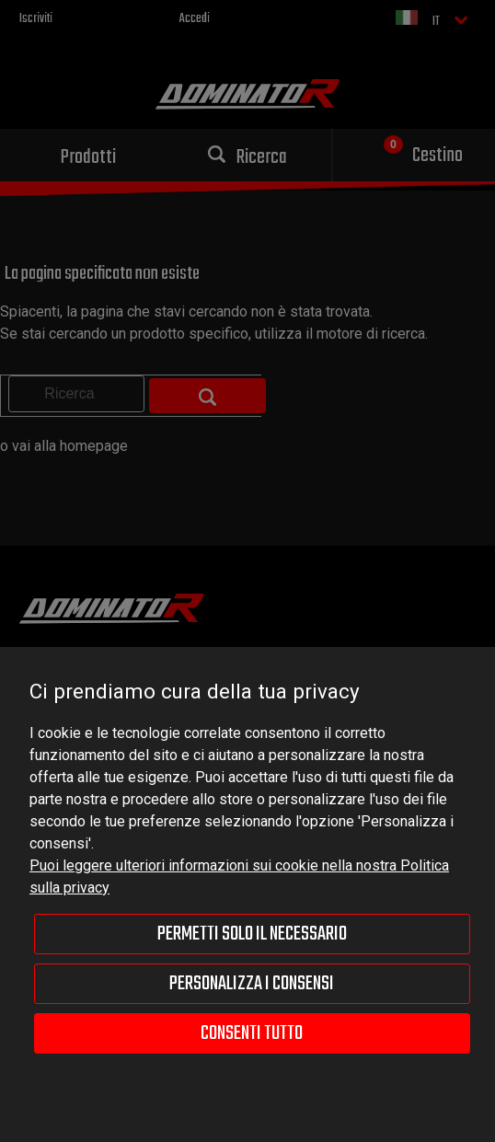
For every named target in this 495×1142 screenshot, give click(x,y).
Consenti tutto (252, 1033)
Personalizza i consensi (251, 983)
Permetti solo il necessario (252, 934)
